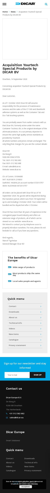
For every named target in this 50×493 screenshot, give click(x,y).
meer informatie (32, 484)
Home (5, 12)
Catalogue (25, 340)
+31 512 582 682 (16, 413)
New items (25, 334)
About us (25, 317)
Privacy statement (25, 345)
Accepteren (25, 487)
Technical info (25, 323)
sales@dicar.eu (16, 417)
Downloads (25, 312)
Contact (25, 306)
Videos (25, 329)
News (13, 12)
